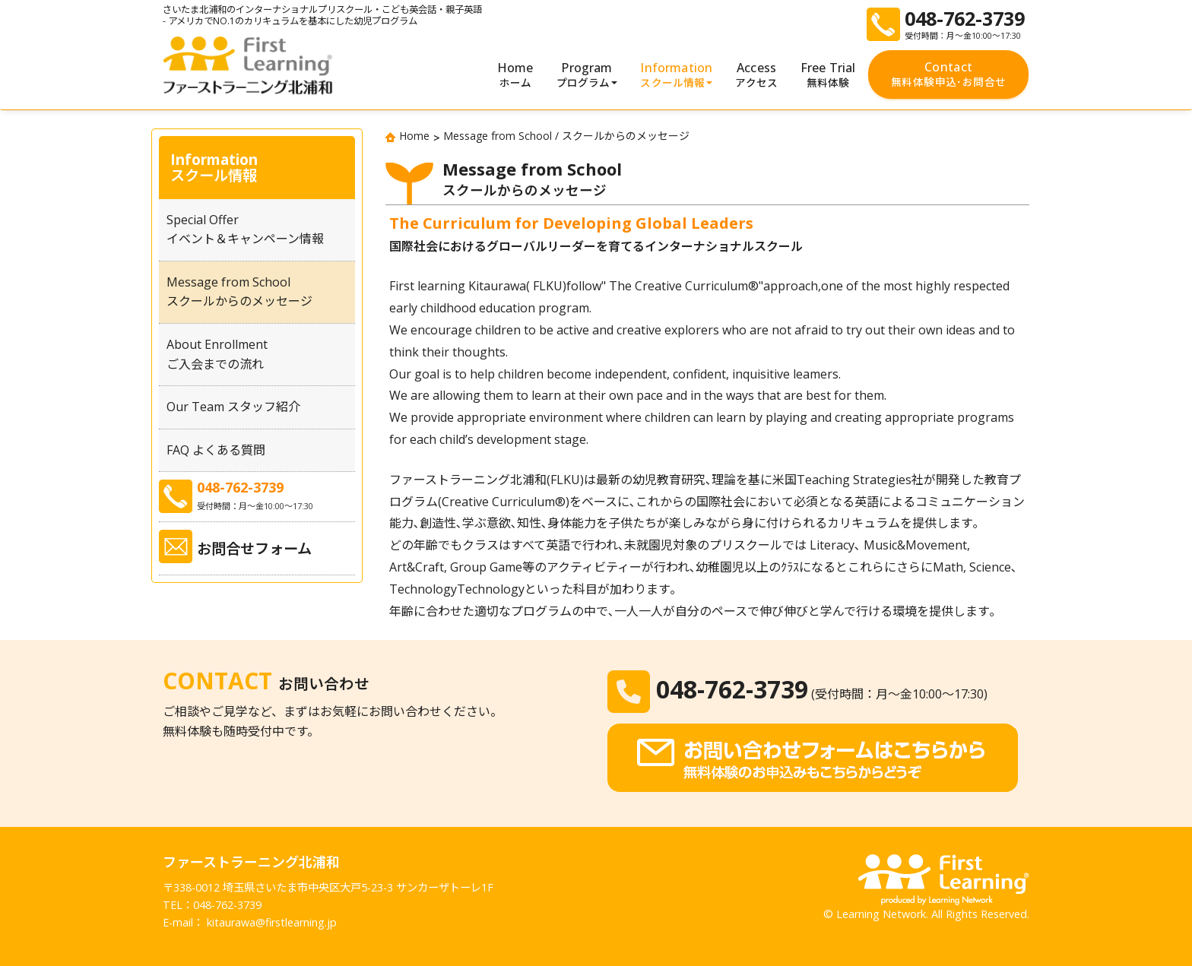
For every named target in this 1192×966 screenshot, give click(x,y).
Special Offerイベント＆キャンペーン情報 (245, 229)
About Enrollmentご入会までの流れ (217, 354)
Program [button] (587, 74)
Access (756, 74)
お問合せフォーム (254, 548)
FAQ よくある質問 (215, 450)
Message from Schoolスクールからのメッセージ (239, 292)
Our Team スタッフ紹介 (233, 406)
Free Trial (828, 74)
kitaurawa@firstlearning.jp (272, 922)
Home (515, 74)
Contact (948, 74)
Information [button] (676, 74)
